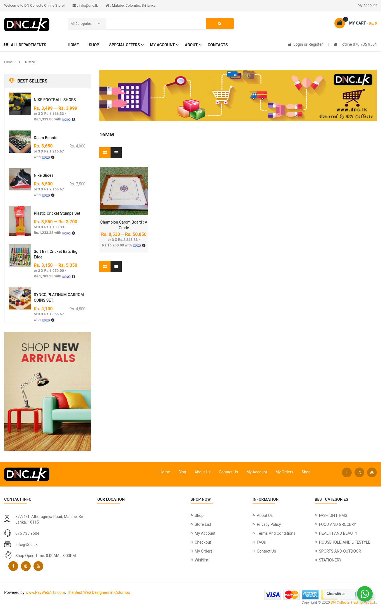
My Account (367, 5)
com (61, 592)
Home (9, 62)
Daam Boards (45, 137)
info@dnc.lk (26, 544)
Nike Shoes (44, 175)
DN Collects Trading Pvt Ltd (353, 602)
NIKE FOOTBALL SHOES (55, 100)
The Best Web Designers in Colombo (98, 592)
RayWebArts (45, 592)
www (29, 592)
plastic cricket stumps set (57, 213)
